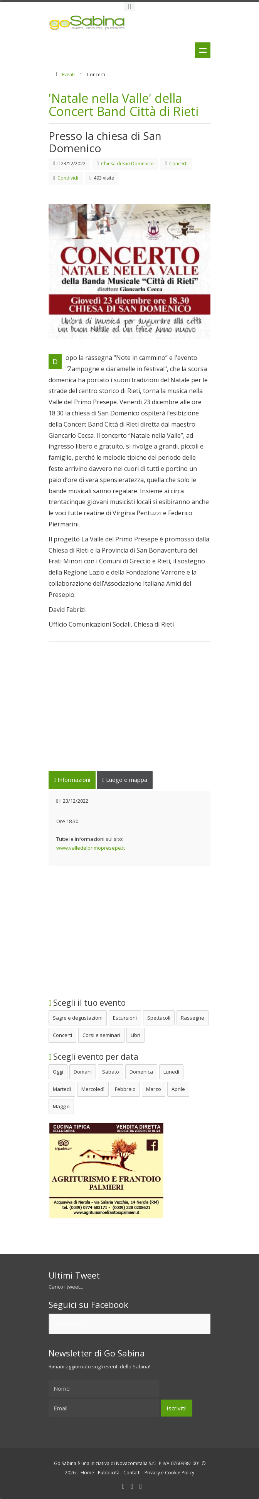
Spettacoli (158, 1017)
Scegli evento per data (93, 1056)
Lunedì (171, 1071)
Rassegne (192, 1017)
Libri (135, 1035)
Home (87, 1472)
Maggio (61, 1106)
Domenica (141, 1071)
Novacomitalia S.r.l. (137, 1463)
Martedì (62, 1089)
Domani (83, 1071)
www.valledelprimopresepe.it (90, 847)
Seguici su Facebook (88, 1304)
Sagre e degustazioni (78, 1017)
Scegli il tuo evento (87, 1002)
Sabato (110, 1071)
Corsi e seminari (101, 1035)
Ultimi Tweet (74, 1275)
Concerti (62, 1035)
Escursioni (125, 1017)
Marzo (153, 1089)
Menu (202, 50)
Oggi (58, 1071)
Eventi (68, 74)
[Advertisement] (129, 705)
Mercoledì (92, 1089)
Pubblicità (108, 1472)
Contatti (132, 1472)
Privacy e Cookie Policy (169, 1472)
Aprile (178, 1089)
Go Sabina (68, 1324)
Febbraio (125, 1089)
